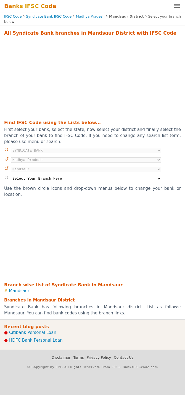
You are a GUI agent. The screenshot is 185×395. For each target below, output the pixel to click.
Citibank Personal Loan (32, 332)
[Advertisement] (92, 77)
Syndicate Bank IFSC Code (49, 16)
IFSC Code (13, 16)
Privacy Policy (99, 357)
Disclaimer (61, 357)
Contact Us (123, 357)
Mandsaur (19, 290)
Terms (78, 357)
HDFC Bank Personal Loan (36, 340)
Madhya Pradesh (90, 16)
